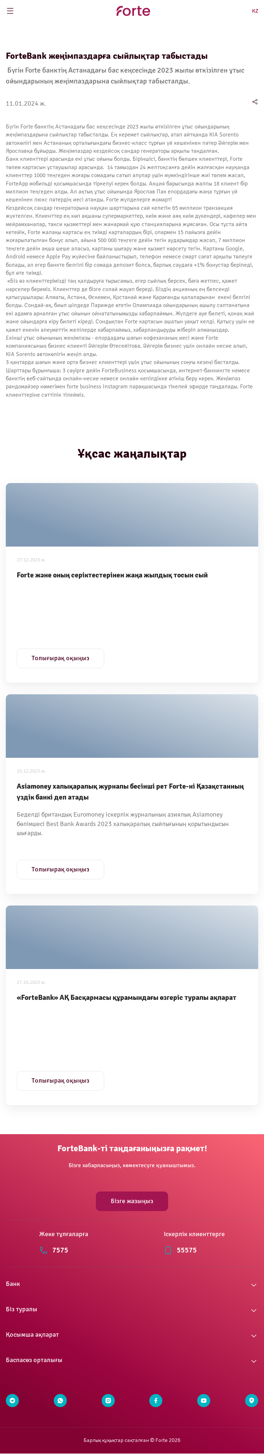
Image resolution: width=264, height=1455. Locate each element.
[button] (132, 1285)
